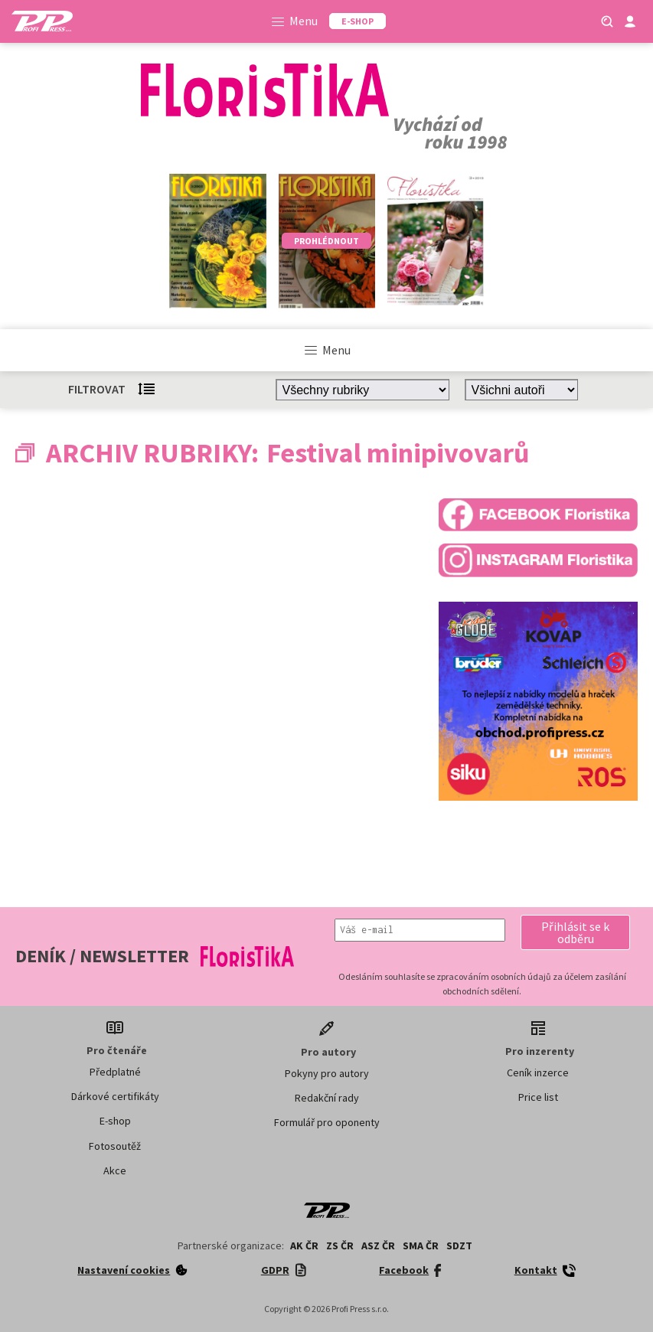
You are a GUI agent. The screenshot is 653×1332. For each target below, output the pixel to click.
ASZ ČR (378, 1245)
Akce (114, 1170)
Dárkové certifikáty (115, 1096)
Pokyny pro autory (327, 1073)
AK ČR (304, 1245)
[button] (575, 932)
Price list (538, 1097)
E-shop (115, 1121)
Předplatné (115, 1072)
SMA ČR (421, 1245)
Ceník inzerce (538, 1072)
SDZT (459, 1245)
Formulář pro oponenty (327, 1122)
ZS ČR (340, 1245)
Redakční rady (327, 1098)
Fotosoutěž (115, 1146)
